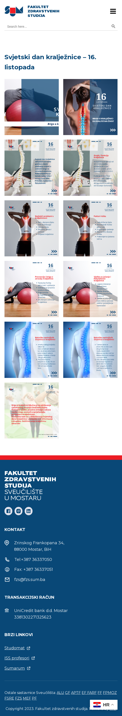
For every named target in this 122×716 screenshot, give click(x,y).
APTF (76, 693)
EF (84, 693)
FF (100, 693)
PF (34, 698)
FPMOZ (110, 693)
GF (67, 693)
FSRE (9, 698)
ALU (60, 693)
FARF (92, 693)
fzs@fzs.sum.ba (29, 579)
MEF (27, 698)
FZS (18, 698)
